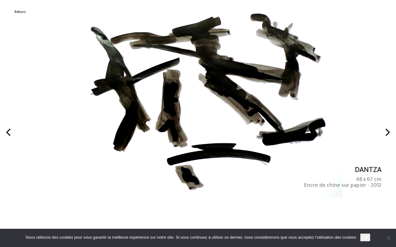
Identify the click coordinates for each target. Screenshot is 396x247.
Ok (365, 237)
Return (20, 12)
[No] (388, 238)
